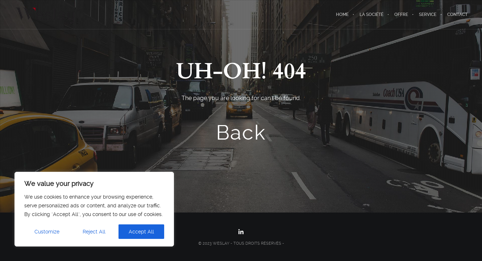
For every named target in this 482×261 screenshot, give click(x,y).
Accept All (141, 232)
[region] (94, 209)
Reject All (94, 232)
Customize (46, 232)
